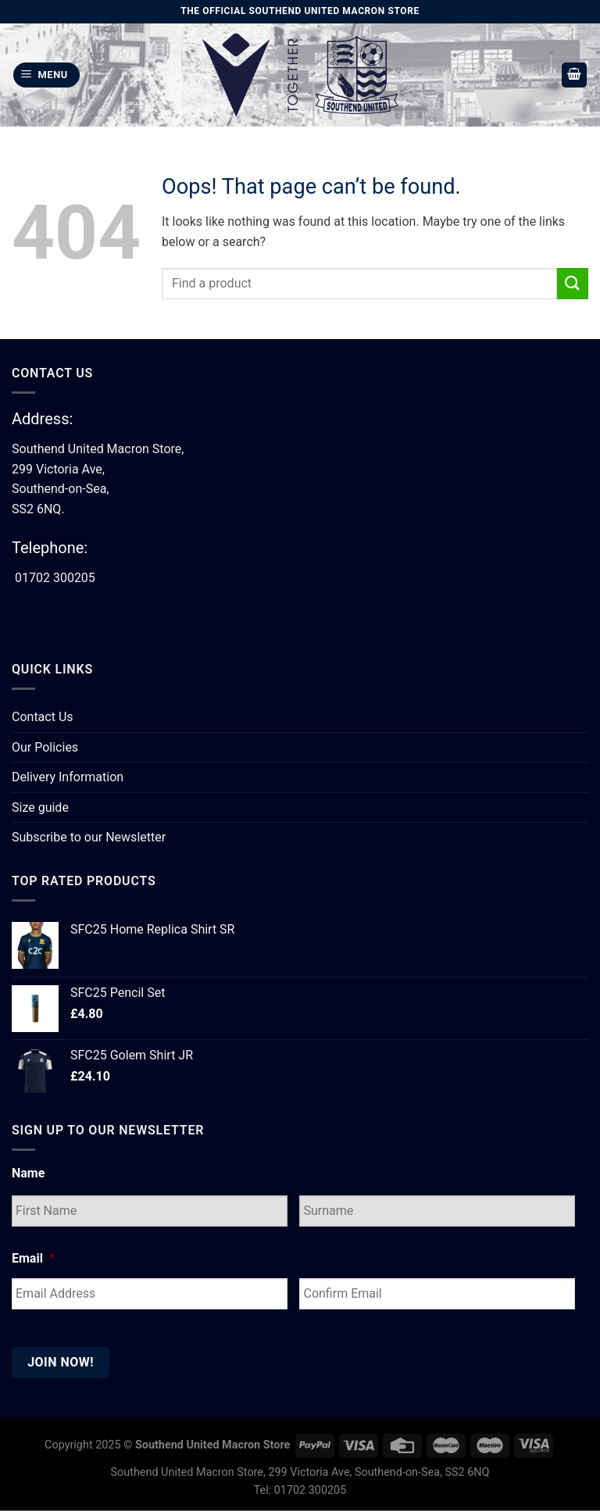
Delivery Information (67, 777)
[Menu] (46, 75)
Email (33, 1258)
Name (28, 1173)
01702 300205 (55, 577)
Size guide (40, 807)
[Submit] (572, 283)
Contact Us (42, 716)
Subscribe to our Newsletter (89, 837)
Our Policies (45, 747)
